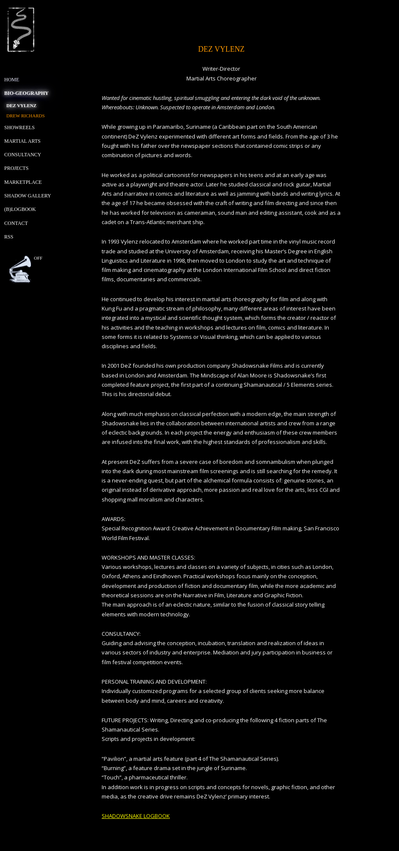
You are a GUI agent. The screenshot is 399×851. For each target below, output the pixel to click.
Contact (16, 223)
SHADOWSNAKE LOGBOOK (136, 816)
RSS (8, 237)
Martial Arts (22, 141)
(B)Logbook (20, 209)
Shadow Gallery (27, 196)
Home (11, 80)
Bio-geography (26, 93)
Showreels (19, 127)
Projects (16, 168)
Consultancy (22, 155)
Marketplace (23, 182)
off (38, 258)
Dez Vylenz (21, 105)
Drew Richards (25, 115)
